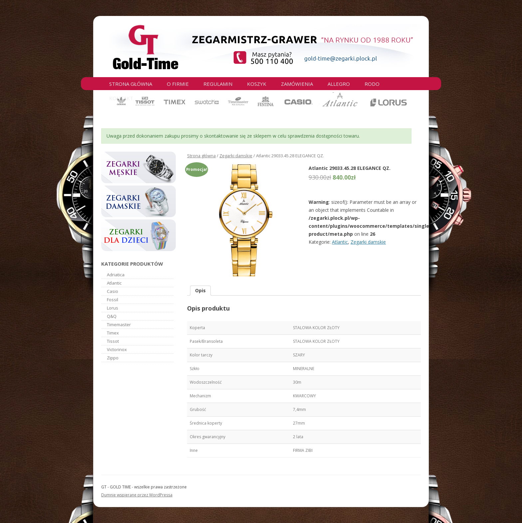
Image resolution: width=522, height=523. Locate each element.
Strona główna (130, 83)
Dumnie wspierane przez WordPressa (136, 495)
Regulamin (217, 83)
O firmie (178, 83)
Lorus (112, 308)
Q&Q (112, 316)
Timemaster (119, 324)
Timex (113, 333)
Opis (200, 290)
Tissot (113, 341)
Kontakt (121, 98)
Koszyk (256, 83)
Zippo (113, 358)
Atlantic (340, 242)
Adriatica (116, 275)
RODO (372, 83)
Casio (112, 291)
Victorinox (117, 349)
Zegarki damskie (235, 156)
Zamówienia (297, 83)
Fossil (112, 300)
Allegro (339, 83)
